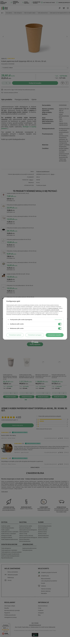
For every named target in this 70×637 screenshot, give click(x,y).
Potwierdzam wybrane (15, 335)
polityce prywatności (53, 308)
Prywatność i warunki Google (52, 309)
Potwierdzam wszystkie (54, 335)
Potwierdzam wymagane (34, 335)
